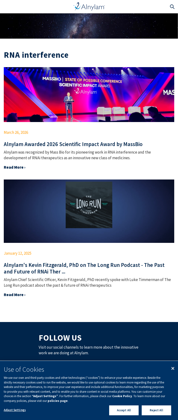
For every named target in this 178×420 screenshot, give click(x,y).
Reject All (156, 410)
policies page (58, 401)
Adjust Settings (15, 410)
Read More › (14, 167)
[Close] (173, 368)
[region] (89, 390)
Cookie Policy (122, 396)
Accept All (124, 410)
